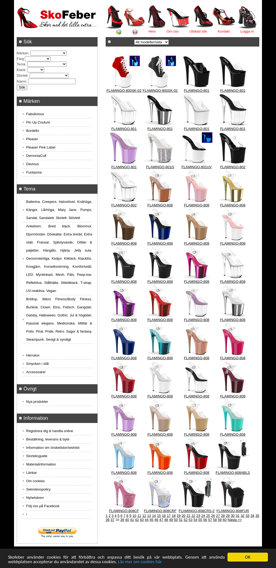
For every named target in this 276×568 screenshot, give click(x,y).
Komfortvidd (82, 266)
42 (137, 520)
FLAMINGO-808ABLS (233, 473)
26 (213, 516)
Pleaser (32, 139)
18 (173, 516)
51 (180, 520)
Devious (32, 164)
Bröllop (31, 299)
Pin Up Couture (38, 122)
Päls (70, 275)
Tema (21, 64)
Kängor (31, 210)
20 (183, 516)
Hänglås (49, 250)
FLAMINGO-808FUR (232, 511)
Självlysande (63, 242)
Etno (56, 307)
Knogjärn (33, 266)
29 (228, 516)
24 (203, 516)
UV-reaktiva (35, 291)
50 (176, 520)
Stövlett (74, 218)
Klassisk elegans (40, 323)
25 (208, 516)
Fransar (43, 242)
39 (122, 520)
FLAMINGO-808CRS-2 (197, 511)
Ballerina (33, 202)
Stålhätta (51, 283)
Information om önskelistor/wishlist (53, 448)
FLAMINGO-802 (233, 167)
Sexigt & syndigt (58, 339)
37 (112, 520)
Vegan (51, 291)
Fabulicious (35, 114)
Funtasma (34, 172)
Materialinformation (41, 464)
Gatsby (31, 315)
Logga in (247, 31)
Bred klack (59, 226)
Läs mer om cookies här (140, 562)
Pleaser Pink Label (40, 147)
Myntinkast (44, 275)
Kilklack (70, 258)
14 (154, 516)
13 (149, 516)
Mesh (60, 275)
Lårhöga (47, 210)
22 (193, 516)
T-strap (85, 283)
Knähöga (84, 202)
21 (188, 516)
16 (164, 516)
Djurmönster (35, 234)
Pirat (39, 331)
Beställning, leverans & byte (47, 439)
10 (134, 516)
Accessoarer (36, 372)
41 (132, 520)
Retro (60, 331)
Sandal (31, 218)
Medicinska (66, 323)
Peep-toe (84, 275)
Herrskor (33, 355)
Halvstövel (67, 202)
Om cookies (35, 481)
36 (107, 520)
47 (161, 520)
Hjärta (65, 250)
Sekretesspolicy (38, 489)
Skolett (61, 218)
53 (190, 520)
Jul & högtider (80, 315)
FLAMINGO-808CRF (160, 511)
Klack (21, 70)
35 (257, 516)
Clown (45, 307)
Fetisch (68, 307)
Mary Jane (67, 210)
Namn (21, 81)
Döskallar (54, 234)
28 (223, 516)
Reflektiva (34, 283)
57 (210, 520)
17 (169, 516)
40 (127, 520)
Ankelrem (33, 226)
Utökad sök (198, 31)
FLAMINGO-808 (160, 205)
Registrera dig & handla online (49, 431)
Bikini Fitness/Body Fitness (66, 299)
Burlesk (32, 307)
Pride (49, 331)
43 (142, 520)
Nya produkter (37, 402)
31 (237, 516)
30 (232, 516)
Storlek (22, 75)
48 (166, 520)
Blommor (84, 226)
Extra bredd (73, 234)
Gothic (62, 315)
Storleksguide (36, 456)
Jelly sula (82, 250)
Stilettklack (69, 283)
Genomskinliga (37, 258)
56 (205, 520)
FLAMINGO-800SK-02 (124, 91)
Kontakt (224, 31)
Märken (22, 53)
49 (171, 520)
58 (215, 520)
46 (156, 520)
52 (185, 520)
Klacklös (84, 258)
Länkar (31, 473)
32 (242, 516)
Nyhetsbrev (35, 498)
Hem (152, 31)
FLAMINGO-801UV (197, 167)
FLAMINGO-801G (160, 167)
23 (198, 516)
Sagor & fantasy (78, 331)
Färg (20, 59)
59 (220, 520)
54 (195, 520)
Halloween (47, 315)
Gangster (84, 307)
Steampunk (35, 339)
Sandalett (46, 218)
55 (200, 520)
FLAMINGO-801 (196, 91)
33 (247, 516)
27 (218, 516)
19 (178, 516)
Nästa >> (234, 520)
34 (252, 516)
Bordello (32, 131)
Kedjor (57, 258)
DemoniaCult (36, 156)
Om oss (173, 31)
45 (151, 520)
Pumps (85, 210)
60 (224, 520)
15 (159, 516)
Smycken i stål (37, 364)
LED (29, 275)
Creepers (49, 202)
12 (144, 516)
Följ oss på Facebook (43, 506)
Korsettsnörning (56, 266)
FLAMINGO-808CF (124, 511)
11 (139, 516)
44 (147, 520)
